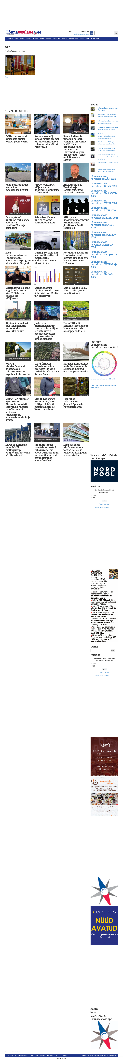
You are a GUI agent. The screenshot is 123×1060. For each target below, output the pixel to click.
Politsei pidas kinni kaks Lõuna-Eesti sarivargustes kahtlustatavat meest (106, 136)
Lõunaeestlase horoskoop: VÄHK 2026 (104, 202)
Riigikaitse (73, 39)
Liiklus (28, 39)
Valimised (95, 39)
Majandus (19, 39)
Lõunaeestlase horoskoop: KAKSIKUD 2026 (104, 193)
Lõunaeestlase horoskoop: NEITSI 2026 (104, 216)
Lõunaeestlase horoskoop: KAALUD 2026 (102, 225)
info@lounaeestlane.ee (81, 34)
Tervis (64, 39)
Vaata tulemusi (104, 504)
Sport (48, 39)
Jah (94, 495)
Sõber (82, 39)
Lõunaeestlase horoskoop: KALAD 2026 (101, 274)
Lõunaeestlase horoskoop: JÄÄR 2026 (103, 177)
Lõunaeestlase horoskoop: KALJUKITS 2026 (104, 255)
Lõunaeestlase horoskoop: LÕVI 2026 (103, 209)
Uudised (10, 39)
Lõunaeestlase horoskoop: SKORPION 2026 (103, 235)
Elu (87, 39)
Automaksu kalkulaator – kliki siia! (103, 379)
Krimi (42, 39)
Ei (94, 497)
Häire (35, 39)
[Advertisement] (61, 14)
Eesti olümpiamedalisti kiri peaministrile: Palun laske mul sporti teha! (108, 157)
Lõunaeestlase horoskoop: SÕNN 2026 (104, 185)
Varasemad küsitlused (102, 507)
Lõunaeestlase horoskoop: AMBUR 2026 (102, 245)
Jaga (6, 77)
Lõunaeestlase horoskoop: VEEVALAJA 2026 (104, 264)
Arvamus (56, 39)
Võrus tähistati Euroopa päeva (108, 162)
